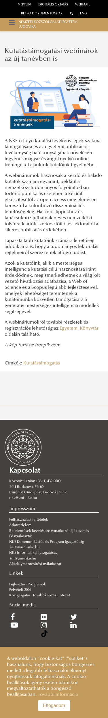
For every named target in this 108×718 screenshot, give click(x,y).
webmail (82, 4)
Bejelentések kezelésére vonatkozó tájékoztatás (49, 531)
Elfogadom (54, 705)
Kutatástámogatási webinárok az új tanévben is (51, 55)
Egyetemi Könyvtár (79, 328)
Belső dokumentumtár (41, 13)
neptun (24, 4)
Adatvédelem (20, 525)
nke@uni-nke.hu (23, 498)
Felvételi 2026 (20, 590)
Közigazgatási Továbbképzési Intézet (39, 595)
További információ (58, 694)
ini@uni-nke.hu (23, 558)
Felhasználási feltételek (28, 520)
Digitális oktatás (53, 4)
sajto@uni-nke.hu (25, 547)
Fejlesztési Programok (27, 584)
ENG (83, 13)
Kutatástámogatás (41, 363)
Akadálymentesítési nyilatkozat (35, 564)
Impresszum (22, 509)
